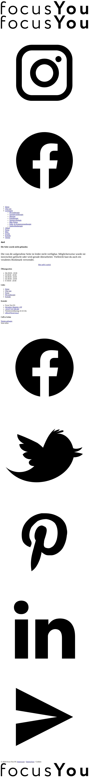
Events (7, 234)
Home (7, 207)
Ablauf (7, 228)
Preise (7, 230)
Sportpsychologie (15, 220)
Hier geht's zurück (44, 265)
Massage (12, 216)
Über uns (8, 209)
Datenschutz (30, 762)
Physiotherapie (14, 213)
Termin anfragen (6, 321)
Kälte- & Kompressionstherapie (20, 224)
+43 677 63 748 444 (12, 309)
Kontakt (8, 236)
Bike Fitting (13, 222)
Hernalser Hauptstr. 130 (13, 307)
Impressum (21, 762)
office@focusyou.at (12, 313)
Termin (7, 237)
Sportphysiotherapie (16, 214)
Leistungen (9, 211)
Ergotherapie (13, 218)
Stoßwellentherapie (16, 226)
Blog (6, 232)
